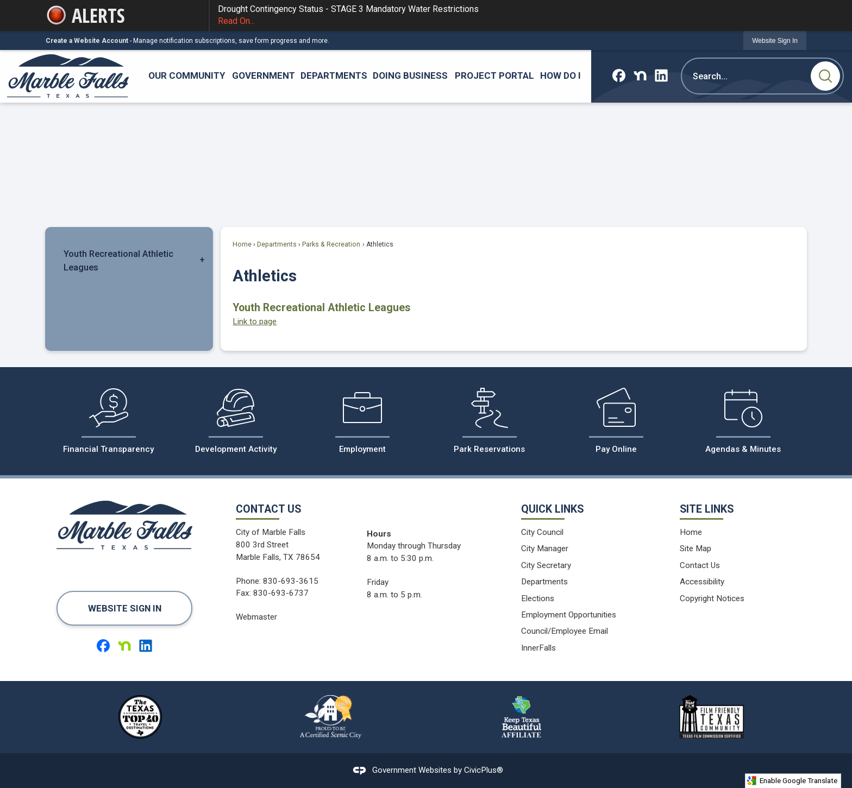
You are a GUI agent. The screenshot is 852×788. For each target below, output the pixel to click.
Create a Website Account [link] (87, 41)
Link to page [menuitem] (255, 321)
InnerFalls (538, 648)
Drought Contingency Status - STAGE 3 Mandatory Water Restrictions (508, 16)
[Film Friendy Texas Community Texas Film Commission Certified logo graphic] (711, 717)
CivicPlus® (483, 770)
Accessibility (702, 582)
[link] (774, 40)
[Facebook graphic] (618, 75)
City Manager (544, 548)
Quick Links (552, 509)
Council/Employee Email (564, 631)
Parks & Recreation (331, 244)
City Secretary (546, 565)
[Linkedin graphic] (661, 75)
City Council (542, 532)
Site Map (695, 548)
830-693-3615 (290, 581)
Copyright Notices (712, 598)
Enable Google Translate (792, 781)
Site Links (707, 509)
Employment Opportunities (568, 615)
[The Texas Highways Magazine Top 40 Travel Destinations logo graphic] (140, 717)
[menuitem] (187, 76)
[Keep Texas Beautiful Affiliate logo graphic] (521, 717)
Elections (537, 598)
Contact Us (700, 565)
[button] (825, 76)
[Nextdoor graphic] (640, 75)
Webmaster (256, 617)
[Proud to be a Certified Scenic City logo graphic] (331, 717)
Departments (277, 244)
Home (242, 244)
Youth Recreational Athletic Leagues (118, 260)
